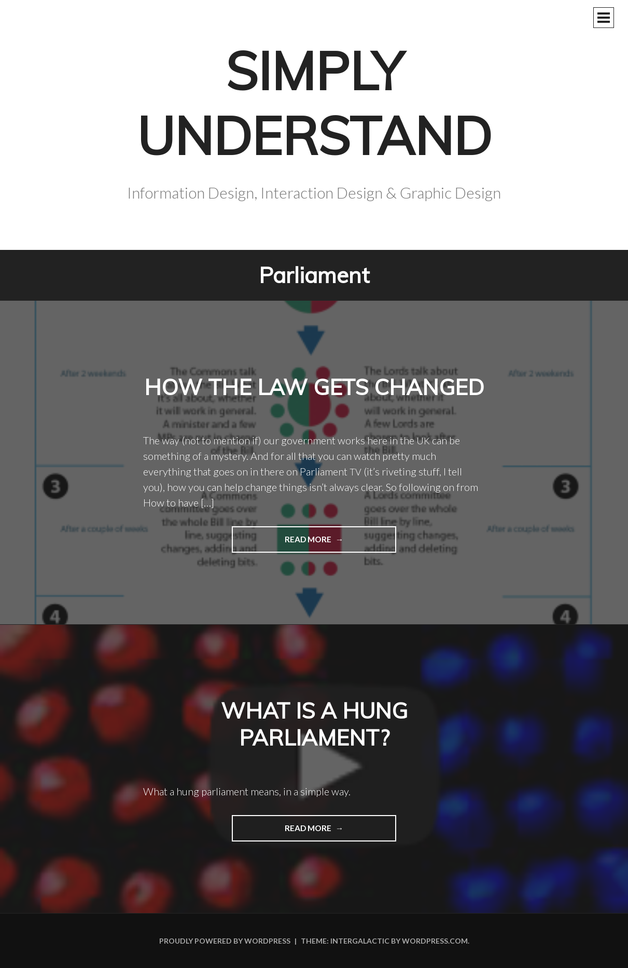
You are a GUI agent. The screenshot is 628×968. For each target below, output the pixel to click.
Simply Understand (314, 103)
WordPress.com (435, 940)
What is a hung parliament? (314, 724)
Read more (282, 543)
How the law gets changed (314, 386)
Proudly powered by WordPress (224, 940)
